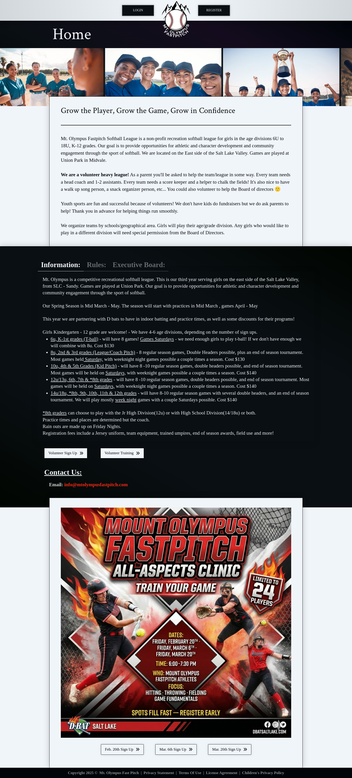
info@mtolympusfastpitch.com (96, 484)
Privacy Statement (159, 773)
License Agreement (221, 773)
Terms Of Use (190, 773)
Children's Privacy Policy (263, 773)
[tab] (61, 265)
